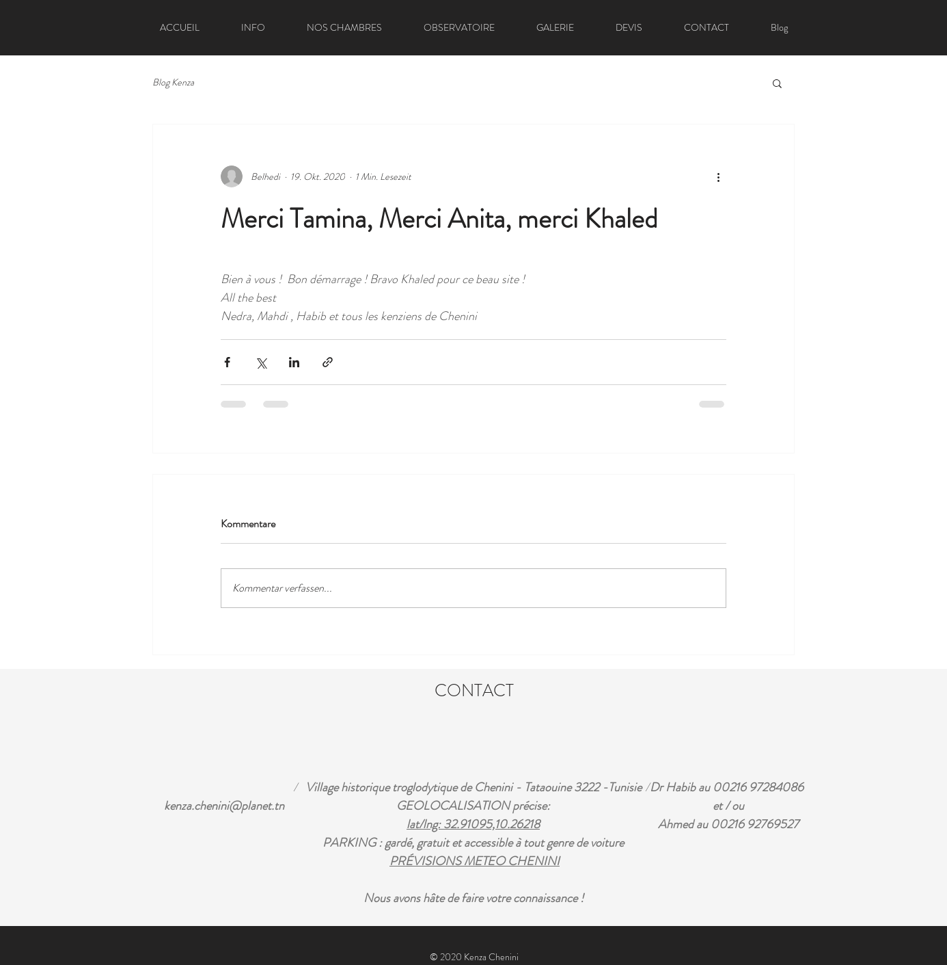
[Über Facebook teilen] (227, 362)
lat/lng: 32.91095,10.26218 (473, 824)
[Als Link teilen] (327, 362)
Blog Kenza (173, 82)
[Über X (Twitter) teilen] (260, 362)
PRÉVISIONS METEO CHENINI (474, 861)
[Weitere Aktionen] (718, 176)
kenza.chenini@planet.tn (224, 806)
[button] (777, 82)
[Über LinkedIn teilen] (294, 362)
